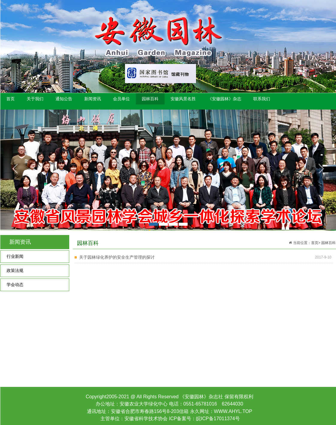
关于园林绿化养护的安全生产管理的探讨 (117, 257)
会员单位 (121, 98)
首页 (10, 98)
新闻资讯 (92, 98)
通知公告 (63, 98)
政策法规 (15, 270)
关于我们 (35, 98)
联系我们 (261, 98)
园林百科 (150, 98)
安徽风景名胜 (183, 98)
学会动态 (15, 284)
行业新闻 (15, 256)
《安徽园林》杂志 (224, 98)
